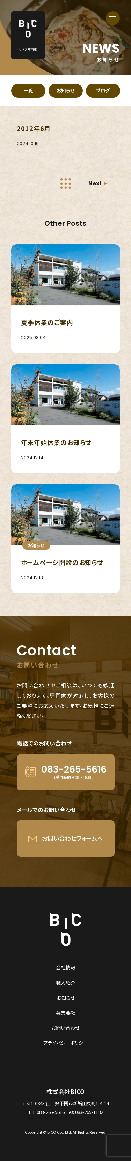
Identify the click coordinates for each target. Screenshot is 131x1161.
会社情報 (65, 967)
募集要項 (65, 1012)
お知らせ (66, 997)
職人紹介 (65, 982)
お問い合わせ (65, 1027)
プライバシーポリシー (65, 1042)
